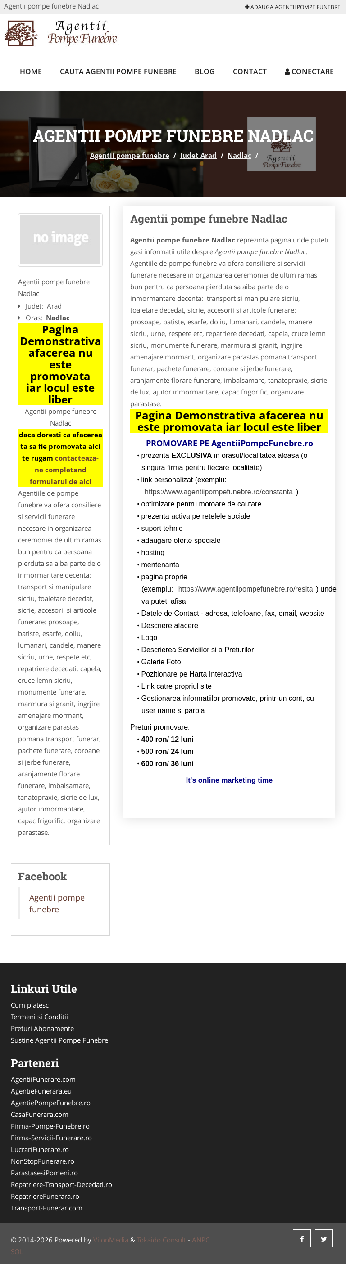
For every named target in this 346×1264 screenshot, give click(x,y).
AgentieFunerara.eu (41, 1090)
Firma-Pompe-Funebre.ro (50, 1125)
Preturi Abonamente (42, 1028)
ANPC (200, 1239)
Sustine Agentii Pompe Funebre (59, 1039)
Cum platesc (30, 1004)
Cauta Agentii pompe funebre (118, 71)
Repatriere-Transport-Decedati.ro (61, 1184)
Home (31, 71)
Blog (205, 71)
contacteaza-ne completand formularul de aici (64, 469)
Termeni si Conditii (39, 1016)
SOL (17, 1251)
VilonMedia (110, 1239)
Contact (250, 71)
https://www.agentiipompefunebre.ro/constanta (219, 492)
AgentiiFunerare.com (43, 1079)
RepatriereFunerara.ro (45, 1196)
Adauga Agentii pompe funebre (293, 7)
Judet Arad (198, 155)
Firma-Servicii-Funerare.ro (51, 1137)
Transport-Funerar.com (46, 1207)
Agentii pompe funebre (129, 155)
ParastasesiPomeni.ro (44, 1172)
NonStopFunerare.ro (42, 1160)
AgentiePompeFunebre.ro (51, 1102)
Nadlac (239, 155)
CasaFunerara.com (39, 1114)
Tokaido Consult (161, 1239)
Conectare (309, 71)
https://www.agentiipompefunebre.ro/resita (245, 589)
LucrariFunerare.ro (40, 1149)
